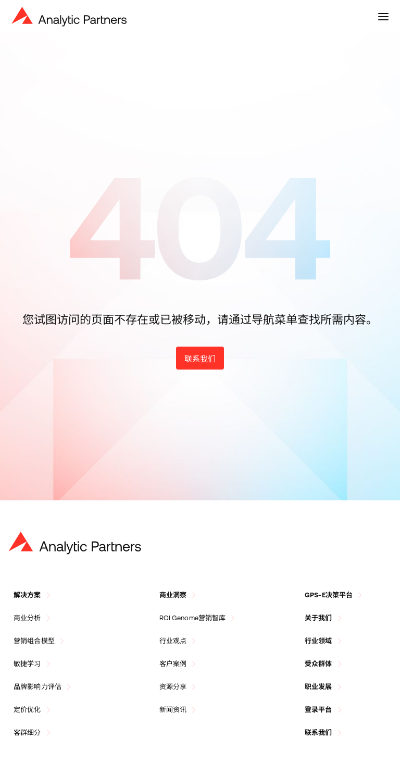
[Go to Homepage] (75, 543)
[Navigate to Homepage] (69, 17)
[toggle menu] (383, 16)
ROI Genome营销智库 (199, 618)
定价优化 (34, 710)
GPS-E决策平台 (335, 595)
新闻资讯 (179, 710)
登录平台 (325, 710)
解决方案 (34, 595)
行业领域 (325, 641)
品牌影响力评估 (44, 687)
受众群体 (325, 664)
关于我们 (325, 618)
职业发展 (325, 687)
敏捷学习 (34, 664)
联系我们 (200, 358)
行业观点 (179, 641)
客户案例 (179, 664)
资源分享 (179, 687)
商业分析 (34, 618)
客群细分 (34, 733)
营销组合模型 (40, 641)
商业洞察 (179, 595)
